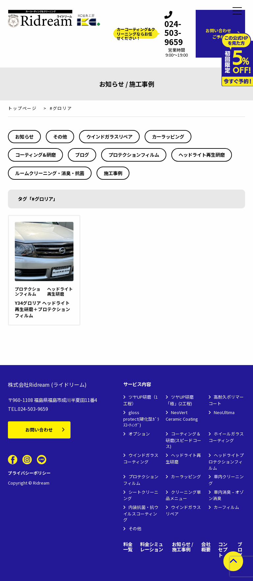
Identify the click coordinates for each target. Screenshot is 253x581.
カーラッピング (168, 136)
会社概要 (206, 546)
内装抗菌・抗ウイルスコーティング (140, 513)
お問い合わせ (39, 429)
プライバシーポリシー (29, 473)
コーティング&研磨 (35, 154)
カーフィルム (226, 507)
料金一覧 (127, 546)
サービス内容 (137, 384)
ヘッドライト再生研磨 (202, 154)
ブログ (82, 154)
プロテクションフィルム (133, 154)
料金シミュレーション (151, 546)
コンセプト (222, 549)
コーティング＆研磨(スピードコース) (183, 440)
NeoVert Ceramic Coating (182, 415)
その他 (60, 136)
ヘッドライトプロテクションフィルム (226, 461)
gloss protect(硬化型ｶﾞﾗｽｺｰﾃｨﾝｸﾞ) (141, 418)
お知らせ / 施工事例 (182, 546)
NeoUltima (224, 412)
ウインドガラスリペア (109, 136)
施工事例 (113, 173)
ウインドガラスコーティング (140, 458)
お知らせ (24, 136)
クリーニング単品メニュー (183, 495)
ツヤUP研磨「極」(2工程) (180, 400)
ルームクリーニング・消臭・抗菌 (49, 173)
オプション (139, 434)
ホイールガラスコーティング (226, 437)
